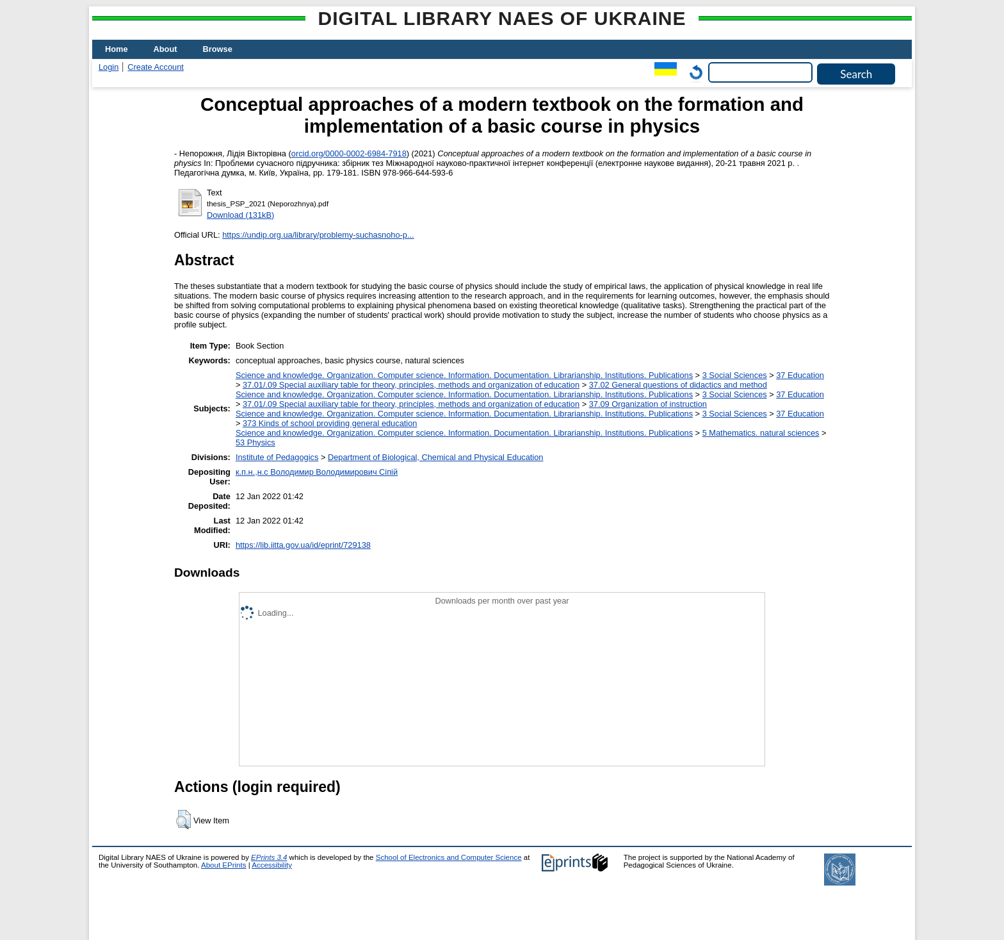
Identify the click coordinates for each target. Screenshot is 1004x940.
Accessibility (272, 865)
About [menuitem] (165, 49)
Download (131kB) (240, 215)
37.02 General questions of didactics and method (678, 385)
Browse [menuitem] (217, 49)
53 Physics (255, 442)
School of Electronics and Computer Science (449, 857)
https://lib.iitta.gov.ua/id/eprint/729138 (303, 545)
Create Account (155, 67)
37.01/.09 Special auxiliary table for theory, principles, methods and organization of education (411, 385)
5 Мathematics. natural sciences (761, 433)
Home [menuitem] (116, 49)
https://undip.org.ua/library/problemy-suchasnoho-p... (318, 235)
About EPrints (223, 865)
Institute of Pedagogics (277, 457)
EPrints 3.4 (269, 857)
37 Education (800, 375)
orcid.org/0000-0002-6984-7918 (349, 153)
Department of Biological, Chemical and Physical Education (435, 457)
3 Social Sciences (734, 375)
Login (108, 67)
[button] (183, 819)
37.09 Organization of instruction (648, 404)
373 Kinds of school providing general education (330, 423)
